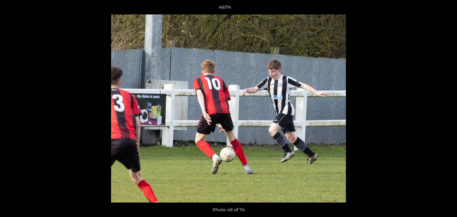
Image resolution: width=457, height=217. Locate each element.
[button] (431, 8)
